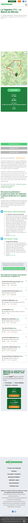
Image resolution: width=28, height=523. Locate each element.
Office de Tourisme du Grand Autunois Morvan (14, 104)
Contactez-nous (14, 486)
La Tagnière (11, 16)
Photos (8, 235)
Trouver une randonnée (14, 468)
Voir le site (12, 235)
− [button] (2, 55)
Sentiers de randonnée (8, 15)
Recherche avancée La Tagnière (15, 268)
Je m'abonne (14, 395)
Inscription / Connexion (14, 474)
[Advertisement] (14, 36)
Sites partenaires (14, 483)
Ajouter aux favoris (14, 144)
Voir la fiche (14, 90)
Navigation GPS (14, 148)
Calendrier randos (14, 480)
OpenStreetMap (19, 84)
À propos (12, 1)
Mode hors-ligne (14, 152)
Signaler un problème (6, 187)
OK (24, 521)
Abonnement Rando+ (14, 477)
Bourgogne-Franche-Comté (20, 15)
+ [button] (2, 53)
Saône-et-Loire (4, 16)
